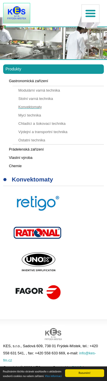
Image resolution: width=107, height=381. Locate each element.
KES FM (16, 13)
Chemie (15, 166)
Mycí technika (29, 115)
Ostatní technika (31, 140)
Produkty (13, 69)
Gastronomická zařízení (28, 81)
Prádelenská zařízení (26, 149)
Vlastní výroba (20, 157)
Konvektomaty (30, 107)
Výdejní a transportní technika (42, 132)
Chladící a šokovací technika (41, 123)
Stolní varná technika (35, 98)
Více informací (53, 376)
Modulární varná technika (39, 90)
